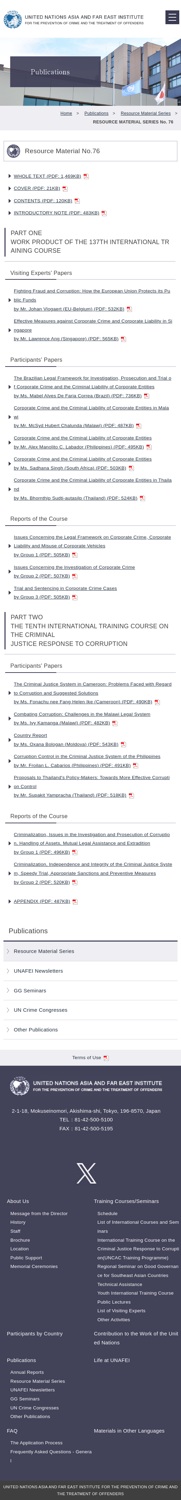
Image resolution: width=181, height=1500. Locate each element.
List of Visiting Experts (121, 1310)
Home (66, 113)
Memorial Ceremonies (34, 1266)
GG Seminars (30, 990)
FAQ (12, 1431)
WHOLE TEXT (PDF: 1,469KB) (51, 176)
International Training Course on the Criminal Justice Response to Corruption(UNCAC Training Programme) (138, 1249)
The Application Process (36, 1442)
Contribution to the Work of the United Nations (136, 1338)
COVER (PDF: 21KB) (41, 188)
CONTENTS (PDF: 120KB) (47, 200)
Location (19, 1248)
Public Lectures (114, 1302)
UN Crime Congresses (40, 1010)
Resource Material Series (146, 113)
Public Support (26, 1257)
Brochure (20, 1240)
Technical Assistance (119, 1284)
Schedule (107, 1213)
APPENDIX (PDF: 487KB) (46, 901)
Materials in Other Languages (129, 1431)
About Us (18, 1201)
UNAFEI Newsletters (38, 971)
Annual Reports (27, 1372)
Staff (15, 1231)
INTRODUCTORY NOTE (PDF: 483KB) (60, 212)
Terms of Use (90, 1057)
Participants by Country (35, 1333)
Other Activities (113, 1319)
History (18, 1222)
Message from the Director (39, 1213)
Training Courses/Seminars (126, 1201)
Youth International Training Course (135, 1293)
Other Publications (36, 1030)
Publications (97, 113)
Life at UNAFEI (112, 1360)
